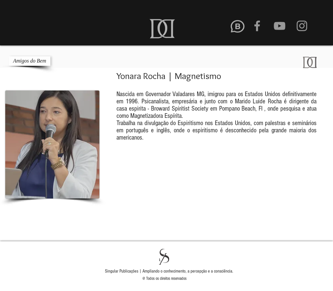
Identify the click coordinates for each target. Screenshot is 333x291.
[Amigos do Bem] (29, 61)
